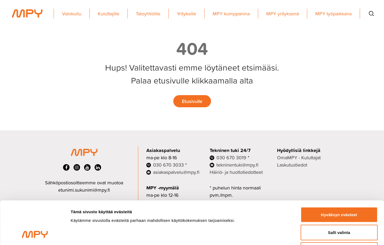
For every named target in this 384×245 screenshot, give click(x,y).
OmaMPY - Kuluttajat (299, 157)
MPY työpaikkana (333, 13)
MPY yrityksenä (282, 13)
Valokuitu (71, 13)
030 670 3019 (231, 157)
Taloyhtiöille (148, 13)
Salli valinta (339, 192)
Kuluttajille (108, 13)
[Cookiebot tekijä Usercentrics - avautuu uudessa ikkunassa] (34, 234)
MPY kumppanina (231, 13)
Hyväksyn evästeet (339, 174)
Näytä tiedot (288, 234)
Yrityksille (186, 13)
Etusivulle (192, 101)
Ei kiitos (339, 209)
